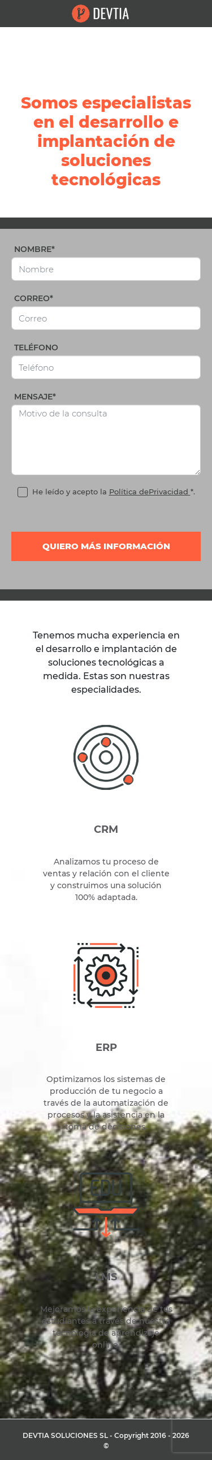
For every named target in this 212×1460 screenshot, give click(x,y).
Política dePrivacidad (150, 491)
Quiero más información (106, 546)
